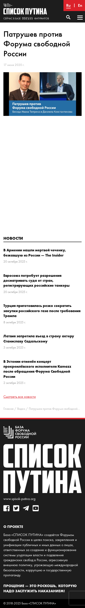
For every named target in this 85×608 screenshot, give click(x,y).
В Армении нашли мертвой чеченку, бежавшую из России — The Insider (34, 252)
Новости (13, 238)
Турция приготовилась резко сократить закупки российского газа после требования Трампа (41, 310)
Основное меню (80, 22)
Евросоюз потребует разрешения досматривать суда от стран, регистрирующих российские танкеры (36, 280)
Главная (8, 409)
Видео (21, 409)
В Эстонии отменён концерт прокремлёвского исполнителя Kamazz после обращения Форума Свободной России (37, 369)
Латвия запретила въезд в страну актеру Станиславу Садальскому (38, 338)
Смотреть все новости (19, 396)
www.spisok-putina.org (19, 499)
